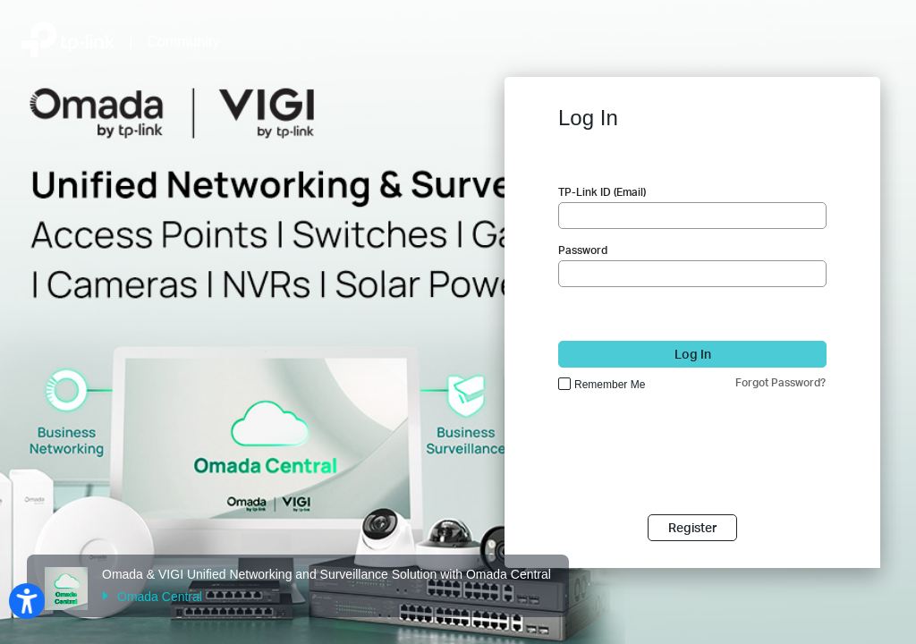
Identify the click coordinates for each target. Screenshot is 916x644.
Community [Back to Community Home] (184, 41)
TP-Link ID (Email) (602, 192)
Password (582, 250)
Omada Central (152, 596)
